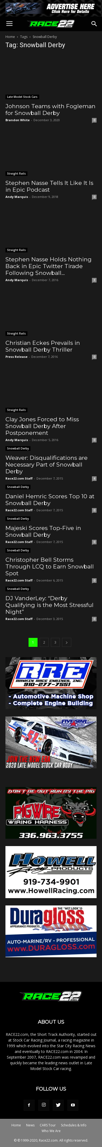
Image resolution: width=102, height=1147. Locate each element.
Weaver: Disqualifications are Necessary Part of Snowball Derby (46, 464)
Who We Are (51, 1131)
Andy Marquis (16, 197)
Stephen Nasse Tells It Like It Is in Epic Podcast (49, 186)
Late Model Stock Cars (22, 97)
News (30, 1125)
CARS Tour (48, 1125)
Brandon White (17, 120)
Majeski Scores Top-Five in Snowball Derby (43, 531)
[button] (94, 24)
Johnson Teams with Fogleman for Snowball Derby (50, 109)
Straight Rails (16, 173)
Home (10, 36)
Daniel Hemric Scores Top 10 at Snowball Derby (49, 499)
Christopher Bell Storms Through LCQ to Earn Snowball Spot (49, 566)
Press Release (16, 357)
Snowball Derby (18, 448)
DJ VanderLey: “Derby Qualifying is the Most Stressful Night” (49, 605)
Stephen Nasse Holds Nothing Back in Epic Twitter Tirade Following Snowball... (48, 266)
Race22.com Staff (19, 478)
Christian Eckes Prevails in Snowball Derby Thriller (42, 346)
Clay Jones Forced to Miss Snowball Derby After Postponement (42, 426)
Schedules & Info (73, 1125)
